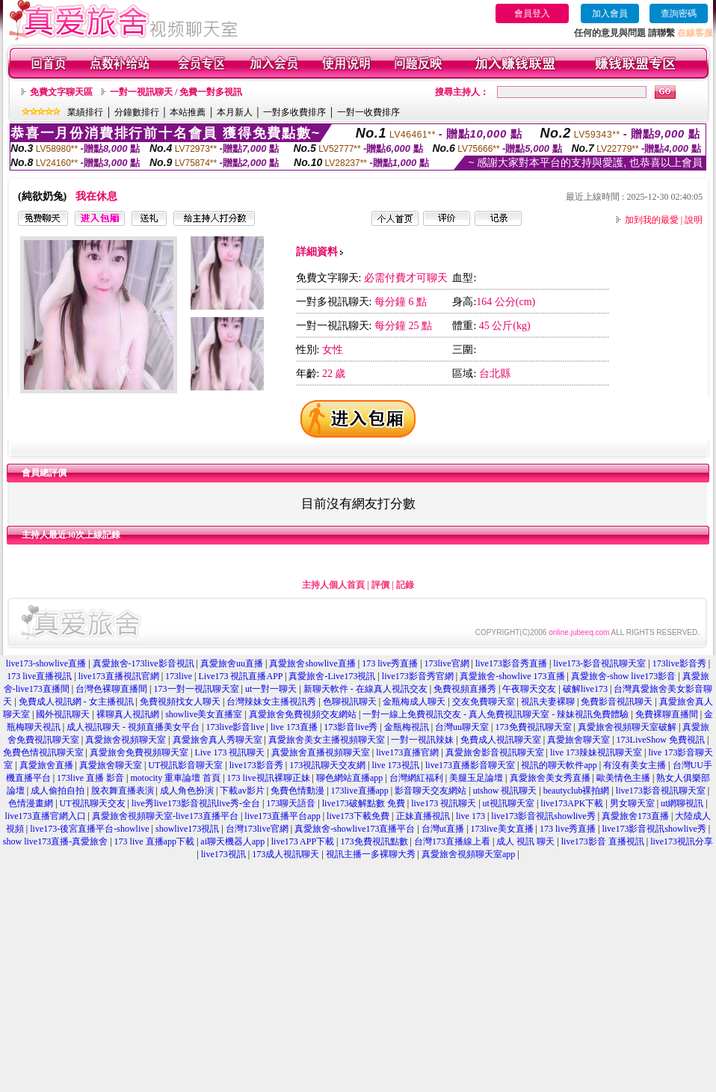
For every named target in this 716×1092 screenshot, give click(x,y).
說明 (694, 220)
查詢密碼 (679, 13)
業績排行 (85, 112)
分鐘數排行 (136, 112)
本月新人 (235, 112)
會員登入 (532, 13)
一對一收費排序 (368, 112)
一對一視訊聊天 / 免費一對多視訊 (176, 92)
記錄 (405, 585)
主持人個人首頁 (333, 585)
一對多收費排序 (294, 112)
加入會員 (610, 13)
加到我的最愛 (652, 220)
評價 (380, 585)
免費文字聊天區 (61, 92)
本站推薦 (188, 112)
